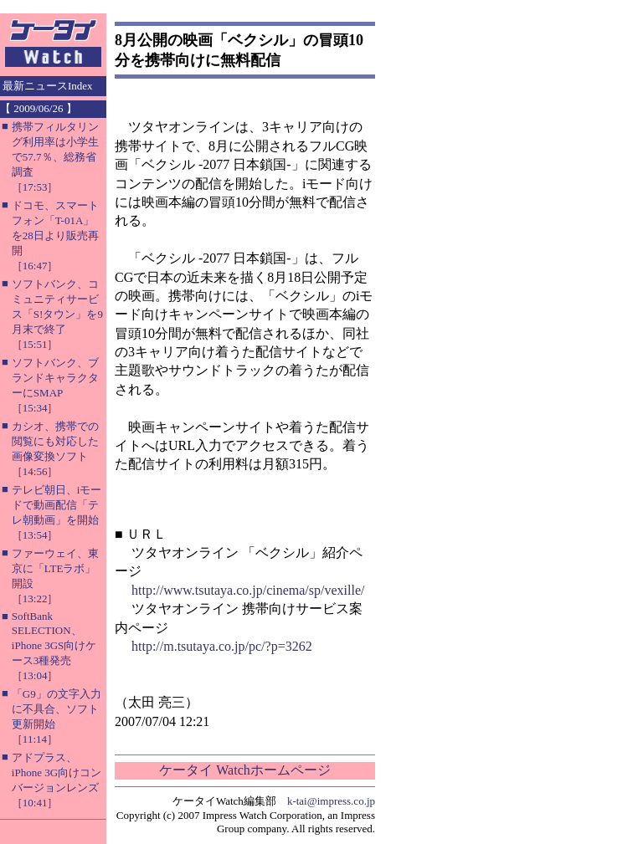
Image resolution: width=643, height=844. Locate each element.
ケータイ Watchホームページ (244, 770)
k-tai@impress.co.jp (331, 801)
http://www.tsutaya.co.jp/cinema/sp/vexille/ (247, 590)
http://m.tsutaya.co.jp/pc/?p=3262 (221, 646)
